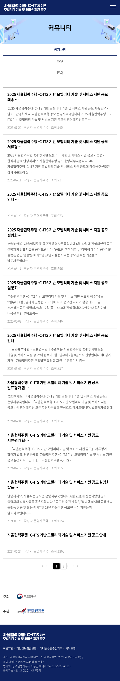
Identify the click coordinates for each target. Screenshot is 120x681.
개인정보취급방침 (26, 648)
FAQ (60, 72)
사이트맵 (70, 648)
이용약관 (8, 648)
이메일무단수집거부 (51, 648)
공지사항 (60, 49)
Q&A (60, 61)
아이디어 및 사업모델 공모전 (25, 7)
